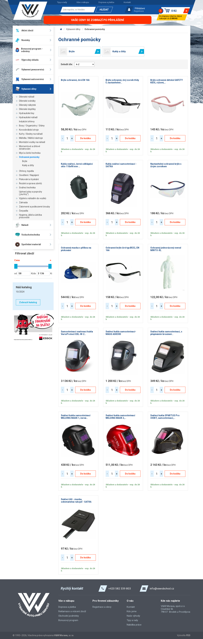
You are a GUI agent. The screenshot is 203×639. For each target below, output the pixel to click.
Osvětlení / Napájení (29, 175)
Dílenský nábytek (27, 105)
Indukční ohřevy (27, 121)
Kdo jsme (132, 611)
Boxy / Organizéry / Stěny (32, 125)
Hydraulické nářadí (28, 117)
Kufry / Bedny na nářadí (31, 134)
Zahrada (23, 202)
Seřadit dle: (67, 64)
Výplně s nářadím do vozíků (32, 198)
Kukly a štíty (28, 165)
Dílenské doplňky (27, 109)
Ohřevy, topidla (26, 171)
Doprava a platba (106, 2)
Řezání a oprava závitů (30, 183)
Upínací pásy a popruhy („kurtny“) (30, 192)
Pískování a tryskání (29, 179)
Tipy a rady (62, 2)
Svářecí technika (27, 187)
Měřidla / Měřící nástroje (31, 138)
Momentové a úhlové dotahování (29, 147)
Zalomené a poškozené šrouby (34, 206)
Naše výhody (133, 615)
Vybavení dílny (73, 29)
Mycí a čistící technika (29, 153)
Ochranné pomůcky (29, 157)
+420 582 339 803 (119, 588)
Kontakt (127, 2)
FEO (188, 635)
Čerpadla (23, 210)
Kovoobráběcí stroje (29, 129)
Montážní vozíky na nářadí (32, 142)
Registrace (139, 11)
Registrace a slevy (101, 606)
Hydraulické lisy (26, 113)
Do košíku (85, 138)
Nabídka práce (134, 624)
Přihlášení (140, 8)
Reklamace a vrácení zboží (72, 611)
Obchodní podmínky (68, 615)
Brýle (24, 161)
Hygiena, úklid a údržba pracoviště (30, 216)
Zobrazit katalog (28, 302)
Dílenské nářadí (26, 96)
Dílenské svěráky (27, 101)
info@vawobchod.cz (162, 588)
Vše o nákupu (82, 2)
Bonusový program (68, 620)
